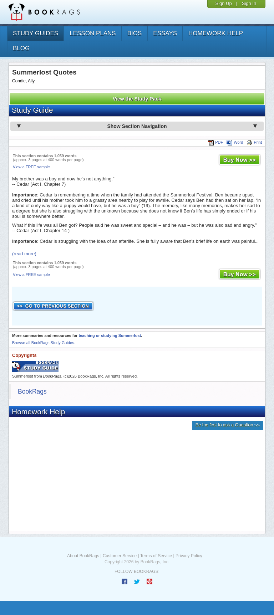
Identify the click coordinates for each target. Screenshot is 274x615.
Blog (21, 48)
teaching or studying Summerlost (109, 335)
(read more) (24, 253)
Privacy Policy (189, 555)
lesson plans (93, 33)
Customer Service (120, 555)
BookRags (32, 391)
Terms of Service (156, 555)
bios (134, 33)
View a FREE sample (31, 167)
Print (254, 142)
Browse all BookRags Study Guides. (43, 342)
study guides (35, 33)
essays (165, 33)
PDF (215, 142)
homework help (215, 33)
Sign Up (223, 3)
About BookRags (83, 555)
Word (235, 142)
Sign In (249, 3)
